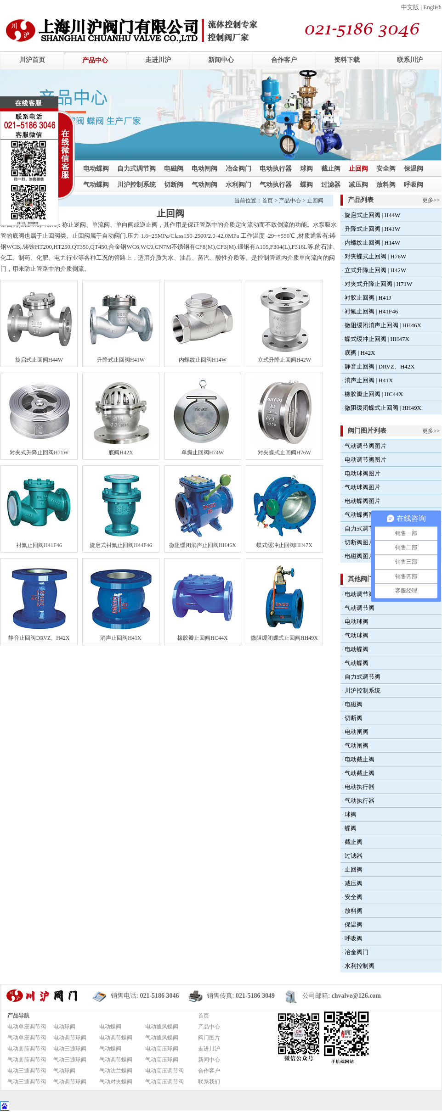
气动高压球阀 (161, 1059)
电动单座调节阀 (26, 1026)
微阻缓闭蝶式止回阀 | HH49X (383, 407)
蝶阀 (306, 184)
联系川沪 (410, 59)
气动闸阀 (204, 184)
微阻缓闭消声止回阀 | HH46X (383, 325)
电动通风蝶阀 (161, 1026)
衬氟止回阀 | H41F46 (371, 311)
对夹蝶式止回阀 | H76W (376, 256)
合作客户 (284, 59)
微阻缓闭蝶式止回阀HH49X (284, 638)
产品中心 (95, 60)
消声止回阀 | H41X (369, 380)
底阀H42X (120, 452)
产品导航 (18, 1015)
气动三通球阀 (69, 1059)
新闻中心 (221, 59)
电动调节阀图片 (365, 459)
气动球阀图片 (362, 487)
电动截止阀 (359, 759)
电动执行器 (276, 168)
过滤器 (330, 184)
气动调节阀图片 (365, 445)
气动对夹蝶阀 (115, 1081)
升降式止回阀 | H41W (373, 228)
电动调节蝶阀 (115, 1037)
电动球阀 (356, 621)
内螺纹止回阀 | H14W (373, 242)
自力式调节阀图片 (368, 528)
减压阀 (358, 184)
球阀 (306, 168)
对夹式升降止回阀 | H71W (379, 283)
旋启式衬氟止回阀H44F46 (121, 545)
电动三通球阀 (69, 1048)
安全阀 (386, 168)
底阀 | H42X (360, 352)
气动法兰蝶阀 (115, 1070)
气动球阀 (356, 635)
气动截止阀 (359, 773)
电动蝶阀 (96, 168)
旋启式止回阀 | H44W (373, 215)
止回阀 (358, 168)
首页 (267, 200)
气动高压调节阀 (164, 1081)
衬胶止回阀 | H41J (368, 297)
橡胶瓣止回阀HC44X (202, 638)
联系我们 (209, 1081)
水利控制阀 (359, 965)
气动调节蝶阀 (115, 1059)
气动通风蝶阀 (161, 1037)
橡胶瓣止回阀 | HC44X (374, 394)
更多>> (431, 200)
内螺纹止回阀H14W (203, 360)
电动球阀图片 (362, 473)
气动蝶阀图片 (362, 514)
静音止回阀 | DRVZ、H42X (380, 366)
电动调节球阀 (69, 1037)
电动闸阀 (204, 168)
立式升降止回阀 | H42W (376, 270)
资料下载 (347, 59)
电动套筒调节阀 (26, 1048)
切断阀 (173, 184)
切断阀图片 (359, 542)
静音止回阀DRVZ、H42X (38, 638)
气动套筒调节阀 (26, 1059)
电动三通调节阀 (26, 1070)
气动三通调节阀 (26, 1081)
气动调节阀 (359, 607)
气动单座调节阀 (26, 1037)
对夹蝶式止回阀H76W (284, 452)
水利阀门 (238, 184)
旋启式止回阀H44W (39, 360)
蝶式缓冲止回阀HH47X (284, 545)
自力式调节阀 (136, 168)
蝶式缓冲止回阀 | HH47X (377, 338)
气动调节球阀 (69, 1081)
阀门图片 (209, 1037)
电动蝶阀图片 (362, 500)
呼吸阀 (413, 184)
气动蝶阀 (96, 184)
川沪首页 (32, 59)
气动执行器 (276, 184)
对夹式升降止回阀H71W (39, 452)
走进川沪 (158, 59)
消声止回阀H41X (120, 638)
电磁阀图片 (359, 556)
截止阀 (330, 168)
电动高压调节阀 (164, 1070)
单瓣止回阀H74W (202, 452)
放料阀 (386, 184)
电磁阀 (173, 168)
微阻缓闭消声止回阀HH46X (202, 545)
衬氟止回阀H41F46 (39, 545)
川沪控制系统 (136, 184)
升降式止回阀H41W (121, 360)
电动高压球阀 (161, 1048)
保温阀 (413, 168)
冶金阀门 (238, 168)
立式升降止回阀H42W (284, 360)
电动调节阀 (359, 594)
